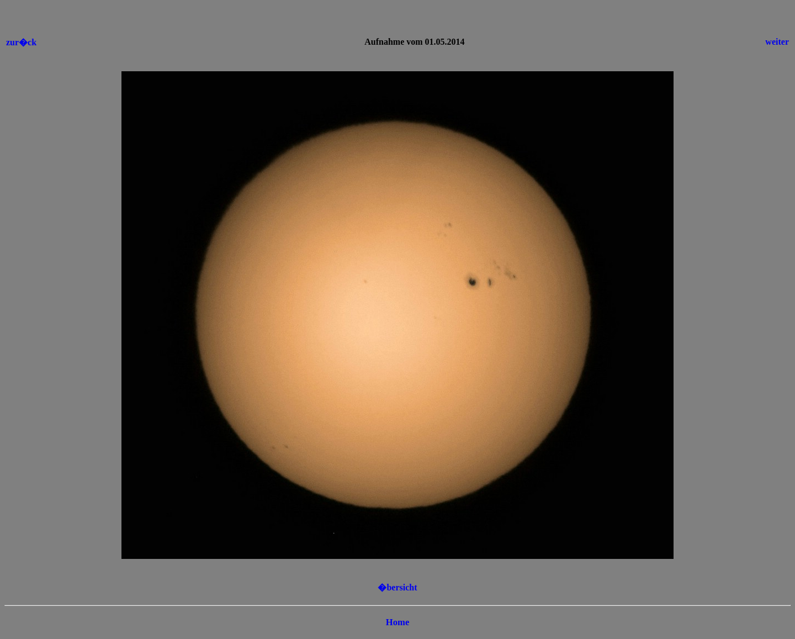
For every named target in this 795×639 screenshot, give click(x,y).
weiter (777, 41)
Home (398, 622)
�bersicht (397, 587)
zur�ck (21, 42)
